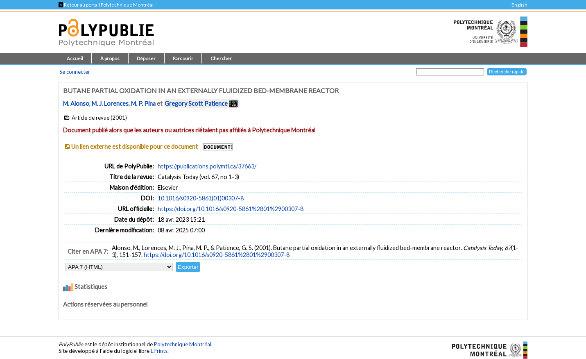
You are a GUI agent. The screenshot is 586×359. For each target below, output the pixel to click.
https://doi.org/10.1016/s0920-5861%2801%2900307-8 (230, 208)
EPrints (159, 351)
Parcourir (183, 58)
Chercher (221, 58)
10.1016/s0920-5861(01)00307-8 (201, 198)
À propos (110, 58)
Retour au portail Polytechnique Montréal (106, 4)
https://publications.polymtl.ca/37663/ (207, 166)
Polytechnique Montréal (182, 344)
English (519, 4)
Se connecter (74, 71)
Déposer (146, 58)
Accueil (75, 58)
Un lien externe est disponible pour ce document (134, 146)
